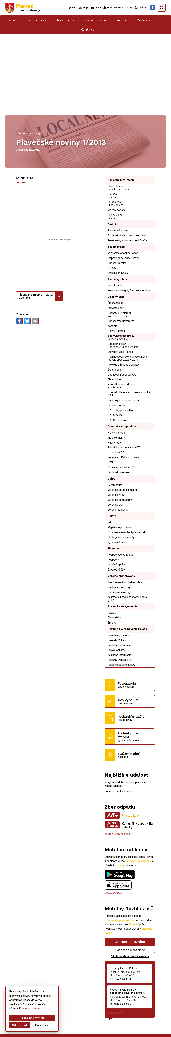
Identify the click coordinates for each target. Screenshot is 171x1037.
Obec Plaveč (91, 1028)
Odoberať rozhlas (130, 866)
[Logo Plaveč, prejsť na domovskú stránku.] (22, 8)
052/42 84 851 (138, 1004)
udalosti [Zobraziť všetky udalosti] (128, 715)
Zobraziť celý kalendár (118, 758)
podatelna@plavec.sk (141, 1012)
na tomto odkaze (31, 1008)
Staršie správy (115, 937)
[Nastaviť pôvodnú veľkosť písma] (131, 7)
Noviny (21, 107)
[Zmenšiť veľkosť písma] (127, 7)
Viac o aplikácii (113, 817)
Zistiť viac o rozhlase (129, 874)
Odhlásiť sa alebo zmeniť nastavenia (130, 880)
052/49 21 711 (138, 1008)
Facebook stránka (139, 1016)
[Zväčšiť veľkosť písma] (136, 7)
